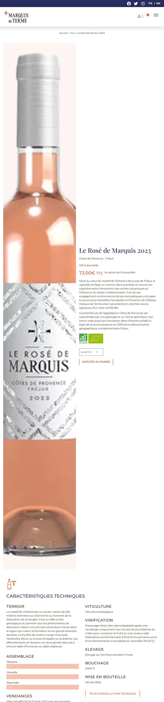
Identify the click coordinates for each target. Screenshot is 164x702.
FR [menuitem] (150, 3)
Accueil (63, 33)
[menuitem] (150, 3)
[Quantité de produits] (96, 352)
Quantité (86, 352)
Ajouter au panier (96, 361)
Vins (72, 33)
